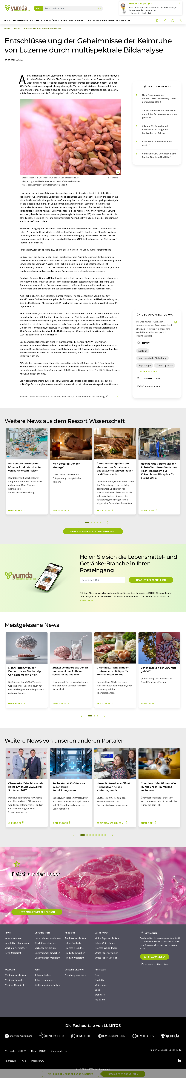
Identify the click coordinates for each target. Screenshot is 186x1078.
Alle (37, 8)
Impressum (10, 1060)
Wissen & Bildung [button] (103, 20)
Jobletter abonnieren (46, 979)
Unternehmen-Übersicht (47, 957)
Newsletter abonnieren (151, 579)
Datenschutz (38, 1060)
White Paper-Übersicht (106, 957)
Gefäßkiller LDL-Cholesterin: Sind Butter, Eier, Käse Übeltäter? (159, 155)
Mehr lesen (89, 600)
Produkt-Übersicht (74, 957)
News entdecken (13, 938)
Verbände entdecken (45, 947)
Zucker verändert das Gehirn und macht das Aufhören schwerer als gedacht (159, 114)
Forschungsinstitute (75, 975)
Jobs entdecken (43, 975)
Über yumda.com (59, 1051)
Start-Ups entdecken (45, 943)
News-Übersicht (13, 952)
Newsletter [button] (123, 20)
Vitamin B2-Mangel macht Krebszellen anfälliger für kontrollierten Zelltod (155, 129)
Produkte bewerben (75, 952)
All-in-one (100, 999)
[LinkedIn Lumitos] (179, 1060)
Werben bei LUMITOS (15, 1051)
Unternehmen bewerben (47, 952)
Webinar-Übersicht (14, 984)
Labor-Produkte (73, 943)
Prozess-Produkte (74, 947)
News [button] (7, 20)
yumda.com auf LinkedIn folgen (154, 964)
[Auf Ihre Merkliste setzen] (157, 21)
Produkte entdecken (75, 938)
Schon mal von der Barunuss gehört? (157, 143)
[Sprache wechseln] (173, 21)
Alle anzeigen (146, 371)
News (97, 975)
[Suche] (100, 8)
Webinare (100, 994)
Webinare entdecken (15, 975)
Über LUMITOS (38, 1051)
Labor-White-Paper (105, 943)
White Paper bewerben (106, 952)
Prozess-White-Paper (106, 947)
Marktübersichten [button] (55, 20)
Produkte (100, 979)
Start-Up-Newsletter (15, 947)
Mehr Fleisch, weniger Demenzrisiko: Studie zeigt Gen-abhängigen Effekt (159, 98)
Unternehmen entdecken (48, 938)
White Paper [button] (76, 20)
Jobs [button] (88, 20)
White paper (101, 984)
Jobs (97, 989)
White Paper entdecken (107, 938)
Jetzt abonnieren (155, 956)
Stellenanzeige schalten (47, 984)
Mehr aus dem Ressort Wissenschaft (93, 531)
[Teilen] (165, 21)
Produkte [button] (36, 20)
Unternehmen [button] (20, 20)
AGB (24, 1060)
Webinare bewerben (15, 979)
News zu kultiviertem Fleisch (37, 911)
